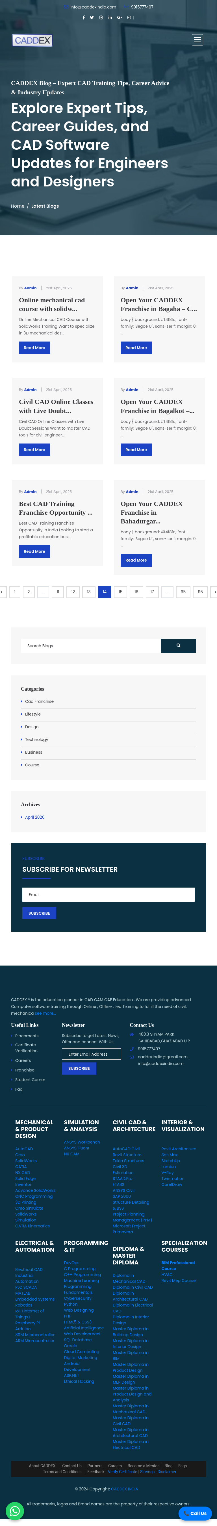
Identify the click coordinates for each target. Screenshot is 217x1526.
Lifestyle (33, 714)
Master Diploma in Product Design (131, 1367)
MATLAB (22, 1293)
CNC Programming (34, 1196)
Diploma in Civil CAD (133, 1287)
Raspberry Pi (27, 1323)
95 (183, 592)
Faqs (182, 1466)
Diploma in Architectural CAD (130, 1296)
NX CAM (72, 1154)
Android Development (77, 1366)
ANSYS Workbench (82, 1142)
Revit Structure (127, 1155)
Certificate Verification (26, 1048)
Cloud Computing (81, 1352)
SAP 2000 (122, 1196)
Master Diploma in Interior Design (131, 1343)
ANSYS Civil (123, 1190)
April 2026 (35, 817)
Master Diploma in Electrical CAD (131, 1444)
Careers (23, 1060)
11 (58, 592)
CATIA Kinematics (32, 1226)
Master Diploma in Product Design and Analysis (132, 1394)
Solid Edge (25, 1178)
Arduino (23, 1329)
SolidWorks (26, 1161)
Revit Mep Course (179, 1280)
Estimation (123, 1172)
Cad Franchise (39, 701)
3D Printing (25, 1202)
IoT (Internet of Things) (29, 1314)
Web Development (82, 1334)
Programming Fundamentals (78, 1289)
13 (89, 592)
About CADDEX (43, 1466)
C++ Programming (82, 1274)
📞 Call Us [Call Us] (195, 1513)
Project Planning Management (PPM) (132, 1217)
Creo (20, 1155)
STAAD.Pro (123, 1178)
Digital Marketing (80, 1357)
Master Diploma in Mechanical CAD (131, 1409)
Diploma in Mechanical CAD (129, 1278)
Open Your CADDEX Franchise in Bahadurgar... (152, 512)
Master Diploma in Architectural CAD (131, 1432)
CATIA (21, 1167)
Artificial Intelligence (84, 1328)
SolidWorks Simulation (26, 1217)
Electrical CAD (29, 1269)
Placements (27, 1036)
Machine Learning (81, 1280)
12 (73, 592)
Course (32, 765)
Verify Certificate (122, 1472)
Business (33, 752)
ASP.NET (71, 1375)
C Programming (80, 1268)
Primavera (123, 1232)
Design (32, 727)
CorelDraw (172, 1184)
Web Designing (79, 1310)
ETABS (118, 1184)
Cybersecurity (78, 1298)
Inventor (23, 1184)
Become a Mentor (143, 1466)
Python (71, 1304)
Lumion (169, 1167)
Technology (36, 739)
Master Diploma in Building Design (131, 1332)
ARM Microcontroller (34, 1341)
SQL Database (78, 1340)
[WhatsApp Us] (15, 1510)
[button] (197, 39)
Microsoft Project (129, 1226)
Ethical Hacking (79, 1381)
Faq (19, 1089)
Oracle (70, 1346)
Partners (94, 1466)
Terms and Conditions (62, 1472)
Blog (169, 1466)
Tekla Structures (128, 1161)
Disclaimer (167, 1472)
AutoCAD (24, 1149)
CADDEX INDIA (124, 1489)
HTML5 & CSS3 (78, 1322)
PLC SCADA (26, 1287)
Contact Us (72, 1466)
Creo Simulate (29, 1208)
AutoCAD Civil (126, 1149)
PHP (67, 1316)
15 (120, 592)
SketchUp (171, 1161)
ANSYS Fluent (77, 1148)
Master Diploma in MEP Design (131, 1379)
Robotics (23, 1305)
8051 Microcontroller (35, 1335)
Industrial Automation (27, 1278)
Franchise (24, 1070)
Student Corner (30, 1079)
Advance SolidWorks (35, 1190)
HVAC (167, 1274)
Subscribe (79, 1068)
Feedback (95, 1472)
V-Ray (168, 1172)
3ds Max (170, 1155)
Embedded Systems (35, 1299)
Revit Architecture (179, 1149)
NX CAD (22, 1172)
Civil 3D (120, 1167)
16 (136, 592)
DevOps (71, 1263)
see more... (45, 1013)
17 (152, 592)
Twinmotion (173, 1178)
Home (18, 206)
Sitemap (147, 1472)
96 (200, 592)
